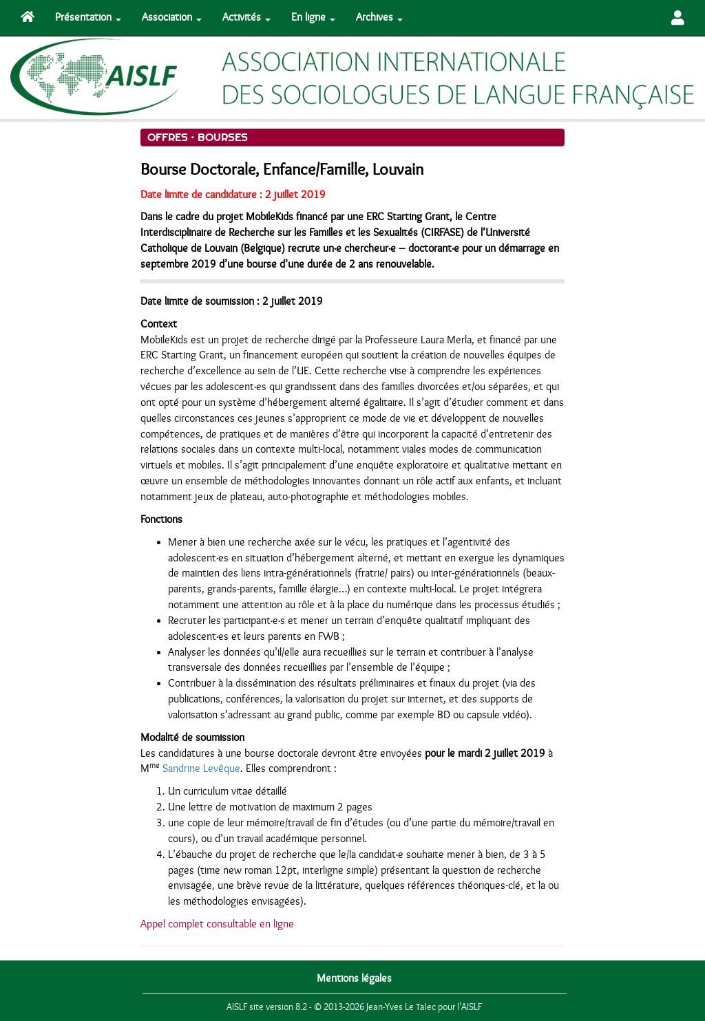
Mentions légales (354, 978)
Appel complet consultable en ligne (217, 924)
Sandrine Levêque (201, 768)
